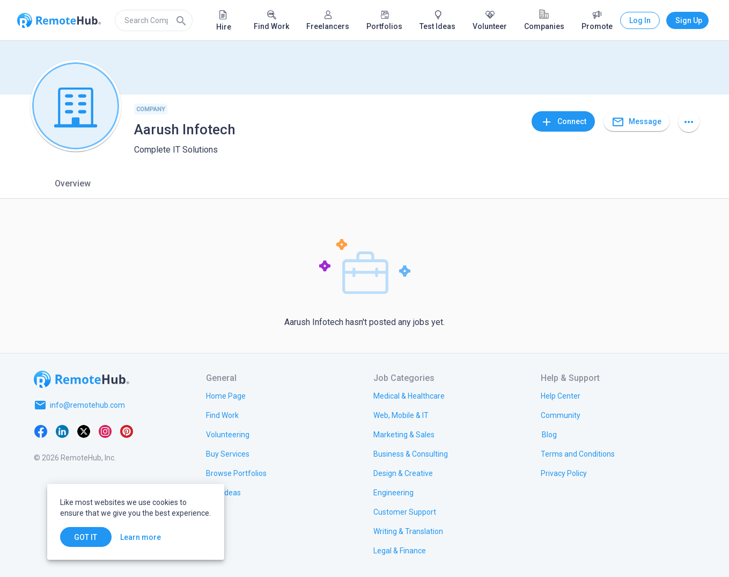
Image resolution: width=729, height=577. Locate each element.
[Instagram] (105, 431)
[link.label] (560, 395)
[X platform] (83, 431)
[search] (154, 20)
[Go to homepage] (81, 379)
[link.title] (225, 395)
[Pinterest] (126, 431)
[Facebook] (40, 431)
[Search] (181, 20)
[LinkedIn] (62, 431)
